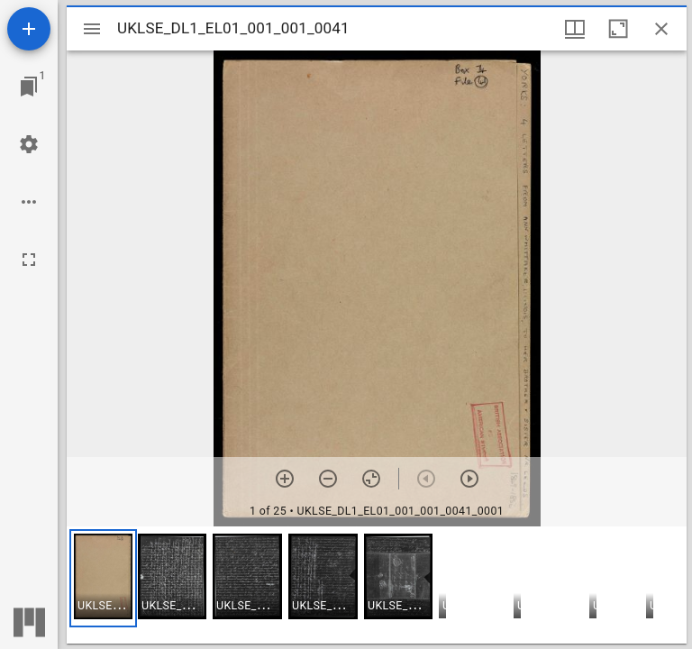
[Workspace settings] (28, 144)
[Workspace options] (28, 202)
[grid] (377, 585)
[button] (103, 578)
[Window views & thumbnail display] (574, 28)
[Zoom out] (328, 478)
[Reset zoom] (371, 478)
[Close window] (661, 28)
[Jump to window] (28, 86)
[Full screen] (28, 259)
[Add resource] (28, 28)
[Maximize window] (618, 28)
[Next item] (469, 478)
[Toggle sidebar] (92, 28)
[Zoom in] (284, 478)
